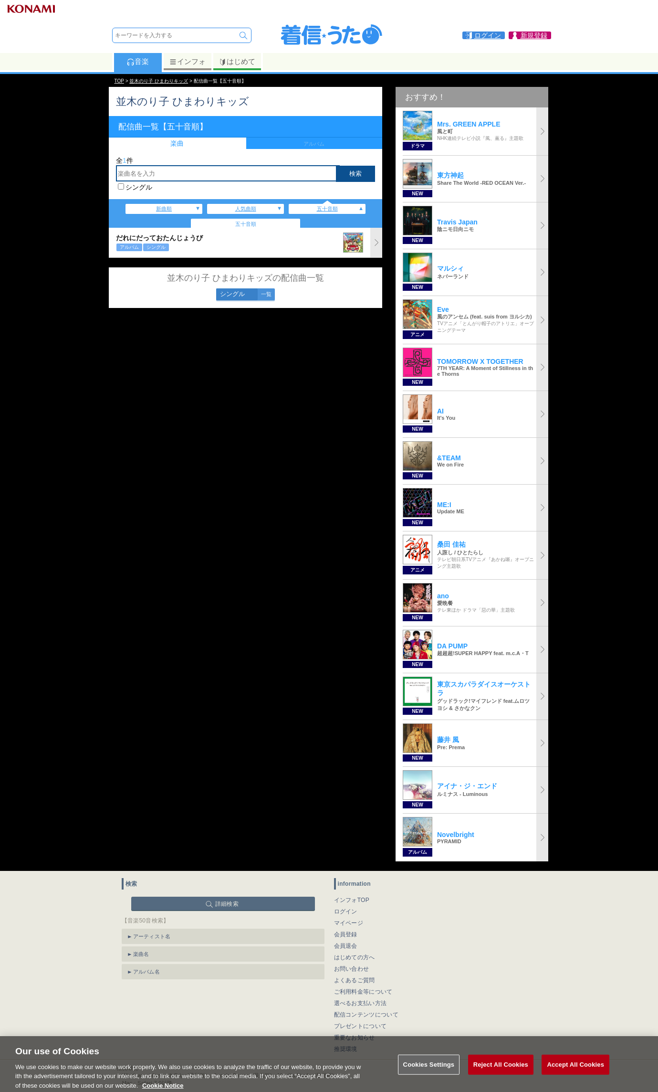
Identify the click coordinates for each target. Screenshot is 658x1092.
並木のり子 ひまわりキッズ (158, 81)
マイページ (349, 923)
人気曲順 (245, 209)
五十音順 (327, 209)
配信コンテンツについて (366, 1014)
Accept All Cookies (575, 1072)
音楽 (137, 61)
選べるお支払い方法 (360, 1003)
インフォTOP (352, 900)
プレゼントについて (360, 1026)
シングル (138, 187)
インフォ (187, 61)
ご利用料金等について (363, 991)
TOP (119, 81)
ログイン (345, 911)
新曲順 (164, 209)
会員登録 (345, 934)
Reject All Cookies (500, 1072)
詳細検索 (227, 904)
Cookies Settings (429, 1072)
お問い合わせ (351, 968)
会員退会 (345, 946)
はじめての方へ (354, 957)
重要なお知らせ (354, 1037)
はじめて (237, 61)
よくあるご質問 (354, 980)
